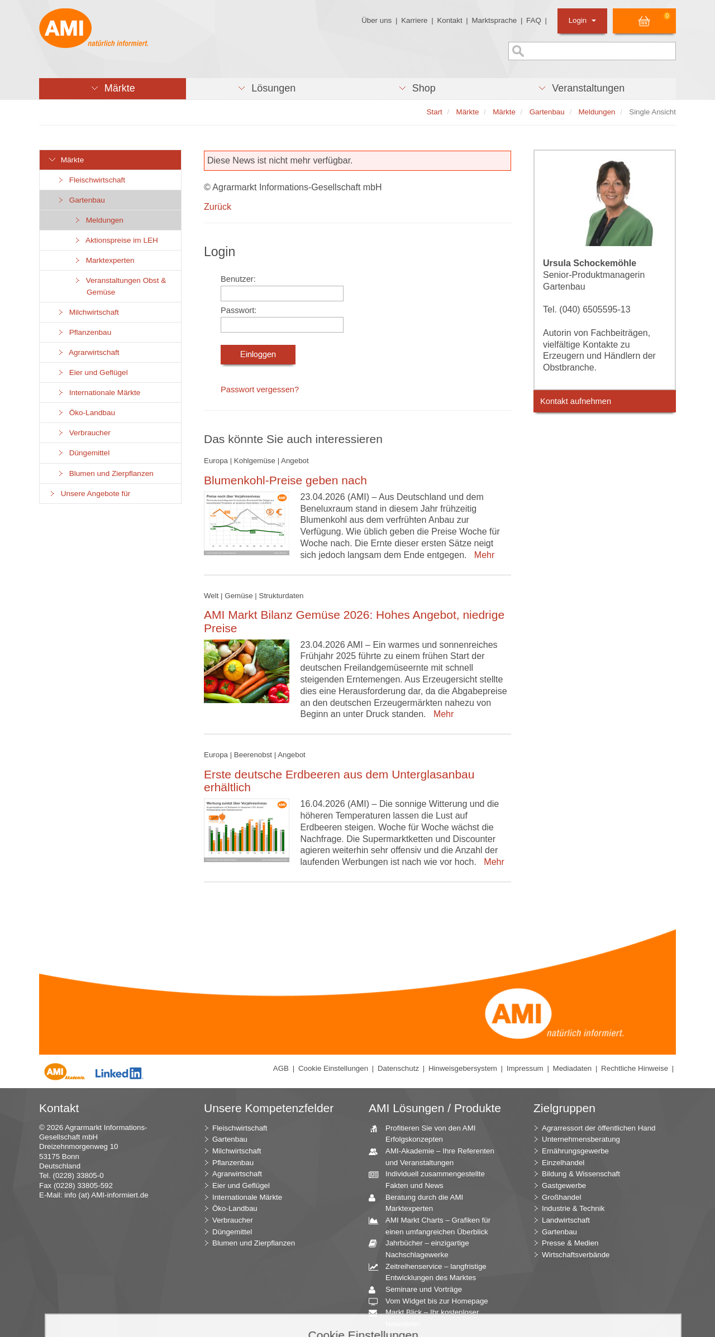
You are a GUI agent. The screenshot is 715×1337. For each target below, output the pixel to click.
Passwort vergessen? (260, 389)
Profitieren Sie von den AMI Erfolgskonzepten (426, 1133)
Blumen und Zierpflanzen (105, 473)
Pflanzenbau (83, 332)
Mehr (481, 555)
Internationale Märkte (98, 392)
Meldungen (98, 220)
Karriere (414, 20)
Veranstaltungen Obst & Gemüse (119, 286)
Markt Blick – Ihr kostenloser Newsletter (428, 1317)
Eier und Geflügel (92, 372)
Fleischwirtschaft (90, 180)
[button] (112, 88)
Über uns (376, 20)
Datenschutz (398, 1068)
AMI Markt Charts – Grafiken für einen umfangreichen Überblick (433, 1225)
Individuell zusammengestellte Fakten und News (431, 1179)
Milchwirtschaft (87, 312)
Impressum (525, 1068)
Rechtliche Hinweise (634, 1068)
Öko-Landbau (85, 412)
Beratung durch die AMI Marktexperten (420, 1202)
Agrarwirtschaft (88, 352)
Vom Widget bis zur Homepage (432, 1301)
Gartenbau (80, 200)
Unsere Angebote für (89, 493)
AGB (281, 1068)
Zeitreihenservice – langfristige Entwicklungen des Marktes (432, 1271)
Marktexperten (104, 260)
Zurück (217, 206)
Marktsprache (494, 20)
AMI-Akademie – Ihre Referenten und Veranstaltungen (435, 1156)
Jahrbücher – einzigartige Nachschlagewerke (423, 1248)
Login (582, 20)
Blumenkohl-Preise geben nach (285, 480)
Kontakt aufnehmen (575, 401)
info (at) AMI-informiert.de (106, 1195)
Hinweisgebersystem (462, 1068)
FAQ (533, 20)
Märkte (66, 160)
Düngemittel (82, 453)
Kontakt (449, 20)
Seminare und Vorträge (419, 1290)
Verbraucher (83, 433)
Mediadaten (572, 1068)
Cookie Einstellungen (333, 1068)
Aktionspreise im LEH (115, 240)
